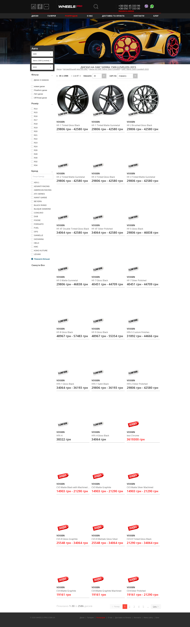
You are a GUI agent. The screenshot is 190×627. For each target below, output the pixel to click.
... (148, 606)
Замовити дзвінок (126, 11)
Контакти (139, 16)
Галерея (52, 16)
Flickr (46, 6)
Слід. (155, 606)
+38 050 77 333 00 (129, 8)
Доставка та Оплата (113, 16)
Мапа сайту (148, 618)
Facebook (40, 6)
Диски (34, 16)
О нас (90, 16)
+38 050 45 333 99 (129, 6)
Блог (156, 16)
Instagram (33, 6)
